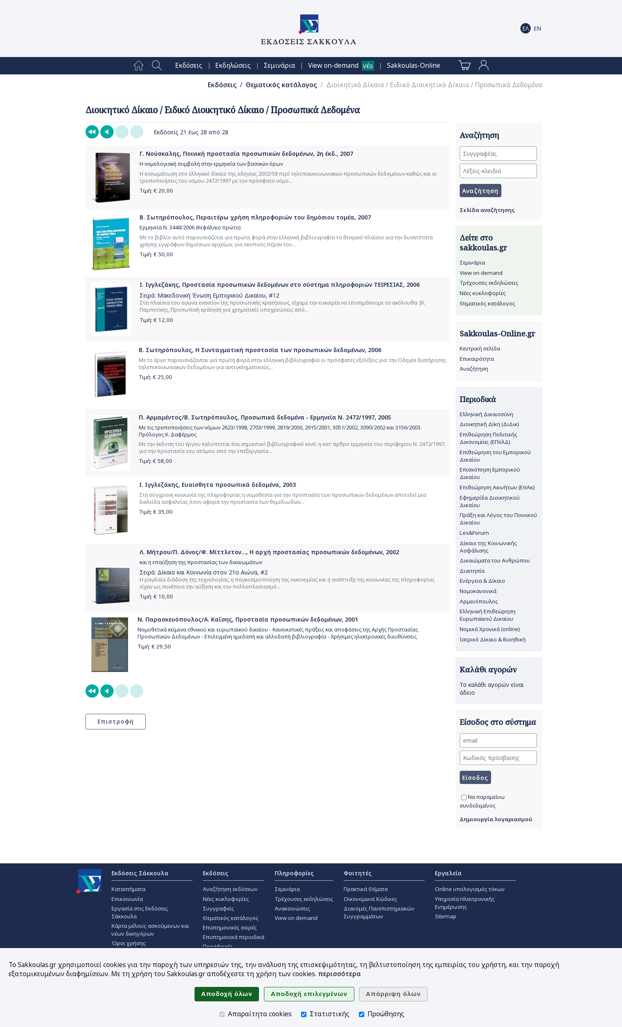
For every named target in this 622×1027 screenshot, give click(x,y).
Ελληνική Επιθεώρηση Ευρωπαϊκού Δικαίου (487, 615)
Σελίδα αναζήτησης (487, 210)
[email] (498, 740)
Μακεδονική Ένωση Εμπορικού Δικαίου (211, 295)
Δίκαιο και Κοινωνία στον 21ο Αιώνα (207, 572)
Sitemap (445, 916)
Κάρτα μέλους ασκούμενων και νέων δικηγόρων (150, 929)
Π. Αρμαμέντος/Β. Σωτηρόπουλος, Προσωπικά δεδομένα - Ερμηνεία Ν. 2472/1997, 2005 (265, 417)
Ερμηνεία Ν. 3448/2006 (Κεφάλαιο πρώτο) (190, 227)
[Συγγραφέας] (498, 153)
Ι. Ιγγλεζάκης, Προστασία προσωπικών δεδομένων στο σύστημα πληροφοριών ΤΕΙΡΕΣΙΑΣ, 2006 (280, 284)
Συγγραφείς (218, 908)
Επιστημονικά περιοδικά (233, 937)
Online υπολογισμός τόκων (470, 889)
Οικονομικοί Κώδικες (370, 899)
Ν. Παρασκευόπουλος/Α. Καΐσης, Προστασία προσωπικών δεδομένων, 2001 (248, 619)
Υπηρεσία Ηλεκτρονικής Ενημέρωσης (465, 902)
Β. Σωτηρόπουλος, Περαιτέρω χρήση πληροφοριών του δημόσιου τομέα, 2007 (255, 217)
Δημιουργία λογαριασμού (496, 819)
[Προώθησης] (361, 1014)
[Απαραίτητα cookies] (222, 1014)
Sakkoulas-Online (413, 65)
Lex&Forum (474, 532)
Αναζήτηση (474, 368)
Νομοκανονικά (478, 591)
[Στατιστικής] (303, 1014)
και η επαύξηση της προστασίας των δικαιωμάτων (201, 562)
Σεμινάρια (279, 65)
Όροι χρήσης (129, 943)
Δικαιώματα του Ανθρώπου (495, 560)
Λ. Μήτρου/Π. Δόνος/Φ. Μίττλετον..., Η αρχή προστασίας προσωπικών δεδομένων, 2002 (269, 552)
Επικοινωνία (127, 899)
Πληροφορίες (294, 873)
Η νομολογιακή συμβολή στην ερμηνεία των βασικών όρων (211, 163)
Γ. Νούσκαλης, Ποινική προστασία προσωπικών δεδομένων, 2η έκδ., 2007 (246, 153)
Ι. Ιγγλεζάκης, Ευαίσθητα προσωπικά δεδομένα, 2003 (217, 484)
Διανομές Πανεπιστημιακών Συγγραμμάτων (379, 912)
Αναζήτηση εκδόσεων (230, 889)
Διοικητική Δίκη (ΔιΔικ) (489, 424)
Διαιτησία (472, 570)
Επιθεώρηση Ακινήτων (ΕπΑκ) (497, 487)
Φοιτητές (358, 873)
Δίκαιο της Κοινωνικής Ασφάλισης (488, 546)
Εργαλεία (448, 873)
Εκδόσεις (188, 65)
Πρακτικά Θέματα (366, 889)
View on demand (481, 272)
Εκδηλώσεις (233, 65)
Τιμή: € (156, 190)
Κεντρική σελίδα (480, 348)
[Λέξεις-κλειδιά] (498, 171)
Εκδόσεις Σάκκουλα (140, 873)
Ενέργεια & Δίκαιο (482, 580)
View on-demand (333, 65)
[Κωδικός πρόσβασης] (498, 758)
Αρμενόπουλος (479, 601)
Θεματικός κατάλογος (281, 85)
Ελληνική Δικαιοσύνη (486, 414)
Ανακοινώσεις (292, 908)
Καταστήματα (128, 889)
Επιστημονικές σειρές (230, 927)
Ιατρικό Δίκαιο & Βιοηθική (493, 639)
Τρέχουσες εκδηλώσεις (489, 282)
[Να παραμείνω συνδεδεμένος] (464, 797)
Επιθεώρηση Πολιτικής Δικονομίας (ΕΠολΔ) (489, 438)
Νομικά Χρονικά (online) (490, 629)
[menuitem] (138, 65)
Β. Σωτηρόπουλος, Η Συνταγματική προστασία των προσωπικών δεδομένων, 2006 (260, 350)
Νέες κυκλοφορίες (483, 293)
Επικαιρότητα (477, 358)
